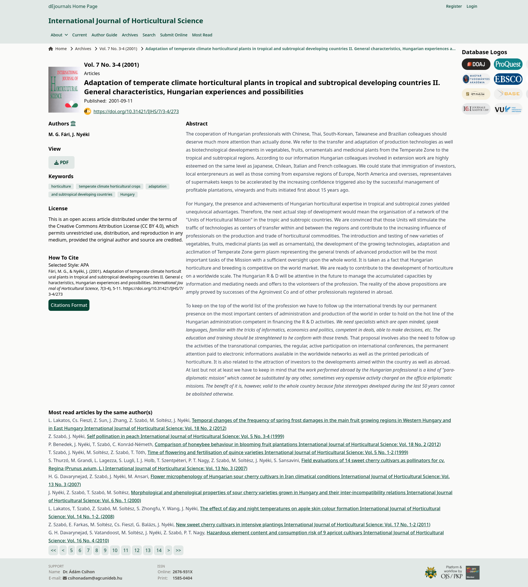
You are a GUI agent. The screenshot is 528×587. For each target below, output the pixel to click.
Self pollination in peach (113, 436)
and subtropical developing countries (81, 194)
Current (79, 35)
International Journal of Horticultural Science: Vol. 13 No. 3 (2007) (176, 468)
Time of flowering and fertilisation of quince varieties (206, 452)
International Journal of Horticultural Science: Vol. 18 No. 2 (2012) (155, 428)
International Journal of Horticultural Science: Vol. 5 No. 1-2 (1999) (336, 452)
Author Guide (104, 35)
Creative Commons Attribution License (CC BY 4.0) (110, 226)
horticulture (61, 186)
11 (125, 550)
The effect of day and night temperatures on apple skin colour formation (280, 508)
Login (472, 6)
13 (147, 550)
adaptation (157, 186)
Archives (130, 35)
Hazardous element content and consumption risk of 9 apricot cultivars (285, 532)
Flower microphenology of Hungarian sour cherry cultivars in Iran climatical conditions (245, 476)
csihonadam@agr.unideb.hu (95, 578)
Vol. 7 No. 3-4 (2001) (118, 48)
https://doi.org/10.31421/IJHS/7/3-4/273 (131, 111)
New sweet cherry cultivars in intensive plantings (230, 524)
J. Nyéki (80, 134)
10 (114, 550)
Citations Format (69, 305)
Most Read (202, 35)
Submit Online (173, 35)
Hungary (127, 194)
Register (454, 6)
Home (57, 48)
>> (178, 550)
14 (158, 550)
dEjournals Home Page (72, 6)
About (59, 35)
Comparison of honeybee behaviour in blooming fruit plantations (227, 444)
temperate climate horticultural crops (109, 186)
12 (136, 550)
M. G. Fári (59, 134)
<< (53, 550)
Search (149, 35)
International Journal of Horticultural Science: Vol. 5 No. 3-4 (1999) (212, 436)
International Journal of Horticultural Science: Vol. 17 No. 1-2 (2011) (357, 524)
